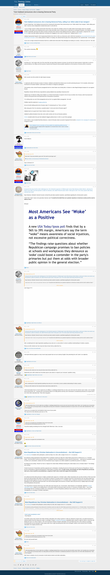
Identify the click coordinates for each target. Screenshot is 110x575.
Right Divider (18, 408)
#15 (95, 417)
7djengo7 (18, 359)
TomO (18, 54)
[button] (32, 5)
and (31, 56)
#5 (95, 136)
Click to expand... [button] (59, 285)
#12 (95, 365)
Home (16, 4)
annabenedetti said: (29, 274)
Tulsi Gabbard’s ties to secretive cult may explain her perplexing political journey (48, 125)
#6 (95, 151)
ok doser (18, 67)
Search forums (22, 7)
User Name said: (28, 154)
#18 (95, 496)
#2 (95, 46)
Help (90, 571)
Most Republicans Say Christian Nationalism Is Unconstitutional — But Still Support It (52, 452)
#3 (95, 60)
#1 (95, 19)
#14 (95, 400)
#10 (95, 326)
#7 (95, 168)
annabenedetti (18, 194)
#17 (95, 449)
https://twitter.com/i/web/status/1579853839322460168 (36, 158)
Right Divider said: (29, 420)
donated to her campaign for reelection (85, 120)
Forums (21, 4)
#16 (95, 434)
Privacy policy (85, 571)
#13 (95, 378)
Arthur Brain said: (28, 367)
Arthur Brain (18, 82)
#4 (95, 74)
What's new (28, 4)
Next (24, 16)
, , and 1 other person (37, 396)
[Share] (93, 19)
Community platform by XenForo (55, 573)
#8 (95, 186)
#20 (95, 545)
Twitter (80, 33)
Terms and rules (78, 571)
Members (36, 4)
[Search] (93, 5)
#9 (95, 271)
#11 (95, 352)
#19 (95, 530)
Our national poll (28, 454)
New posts (16, 7)
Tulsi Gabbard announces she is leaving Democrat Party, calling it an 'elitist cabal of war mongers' (57, 22)
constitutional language (60, 520)
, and (33, 43)
